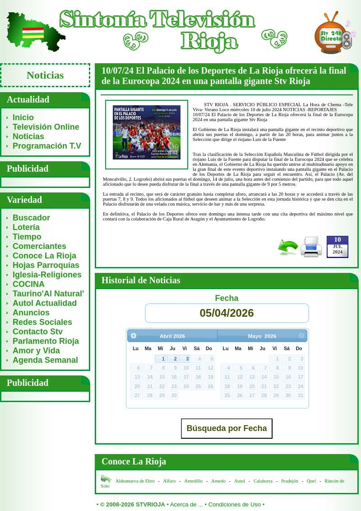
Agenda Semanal (45, 360)
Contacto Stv (38, 331)
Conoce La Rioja (44, 255)
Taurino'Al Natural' (48, 293)
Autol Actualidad (45, 303)
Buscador (31, 217)
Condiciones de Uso (234, 504)
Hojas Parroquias (46, 265)
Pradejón (289, 480)
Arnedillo (193, 480)
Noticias (28, 136)
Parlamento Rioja (46, 341)
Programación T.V (47, 145)
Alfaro (169, 480)
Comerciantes (39, 246)
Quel (311, 480)
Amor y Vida (36, 350)
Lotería (26, 227)
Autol (240, 480)
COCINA (29, 284)
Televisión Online (46, 126)
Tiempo (27, 236)
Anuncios (31, 312)
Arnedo (218, 480)
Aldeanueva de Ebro (135, 480)
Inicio (23, 117)
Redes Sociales (42, 322)
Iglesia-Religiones (47, 274)
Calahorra (263, 480)
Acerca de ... (186, 504)
